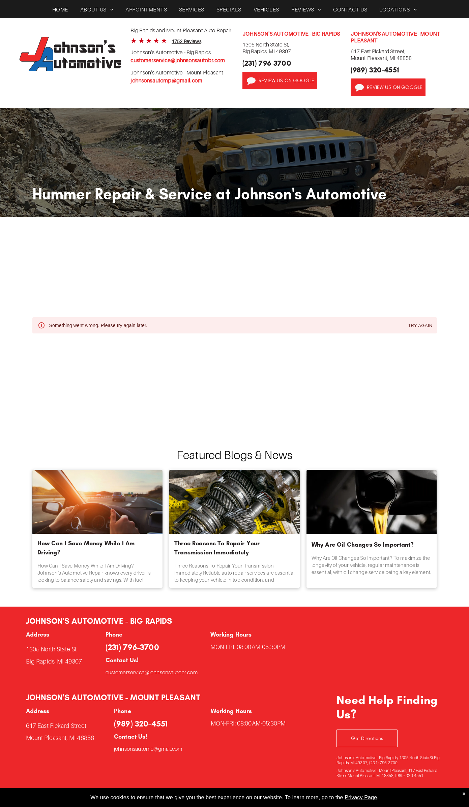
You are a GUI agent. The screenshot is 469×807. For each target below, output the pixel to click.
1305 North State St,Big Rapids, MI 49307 (266, 48)
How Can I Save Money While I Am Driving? (86, 548)
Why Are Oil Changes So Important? (363, 544)
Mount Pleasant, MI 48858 (60, 737)
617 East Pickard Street (56, 725)
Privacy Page (361, 797)
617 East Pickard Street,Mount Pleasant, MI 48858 (381, 54)
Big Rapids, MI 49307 (54, 661)
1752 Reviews (186, 41)
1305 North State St (51, 649)
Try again (420, 326)
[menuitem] (60, 11)
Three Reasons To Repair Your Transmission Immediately (217, 548)
